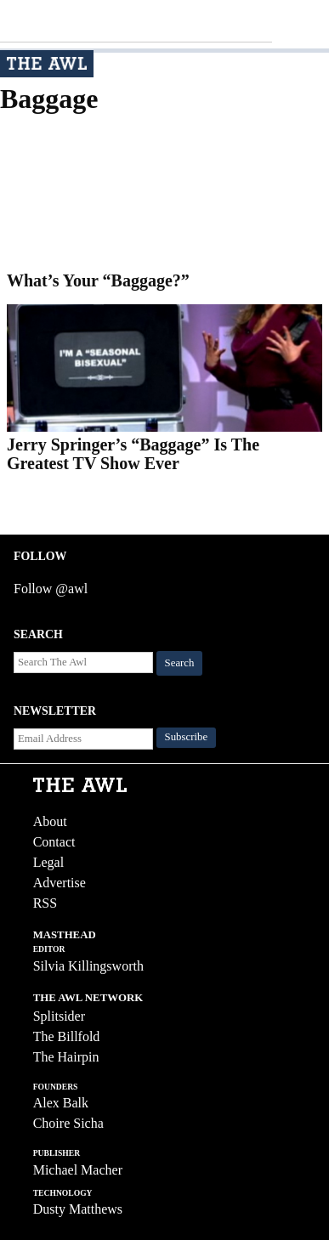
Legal (48, 862)
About (50, 821)
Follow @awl (51, 588)
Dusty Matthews (77, 1209)
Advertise (59, 882)
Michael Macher (77, 1170)
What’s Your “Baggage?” (98, 280)
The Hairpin (66, 1057)
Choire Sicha (68, 1123)
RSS (45, 903)
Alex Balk (60, 1103)
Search (180, 663)
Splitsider (59, 1016)
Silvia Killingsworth (88, 966)
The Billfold (66, 1036)
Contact (54, 842)
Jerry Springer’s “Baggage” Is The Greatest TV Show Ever (133, 454)
